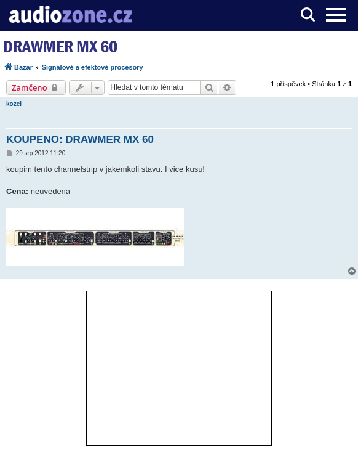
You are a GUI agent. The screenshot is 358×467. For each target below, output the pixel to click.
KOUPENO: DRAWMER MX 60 (80, 139)
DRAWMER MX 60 (60, 46)
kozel (14, 103)
